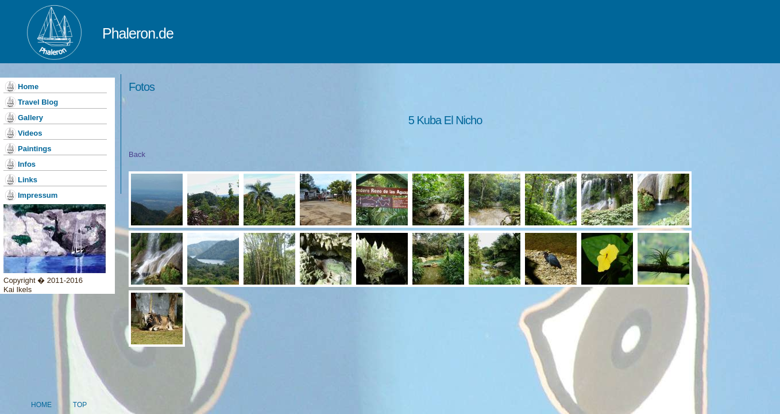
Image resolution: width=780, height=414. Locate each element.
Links (27, 179)
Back (137, 154)
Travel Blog (38, 102)
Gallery (30, 117)
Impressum (37, 195)
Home (28, 86)
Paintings (35, 148)
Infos (27, 164)
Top (79, 394)
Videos (30, 133)
